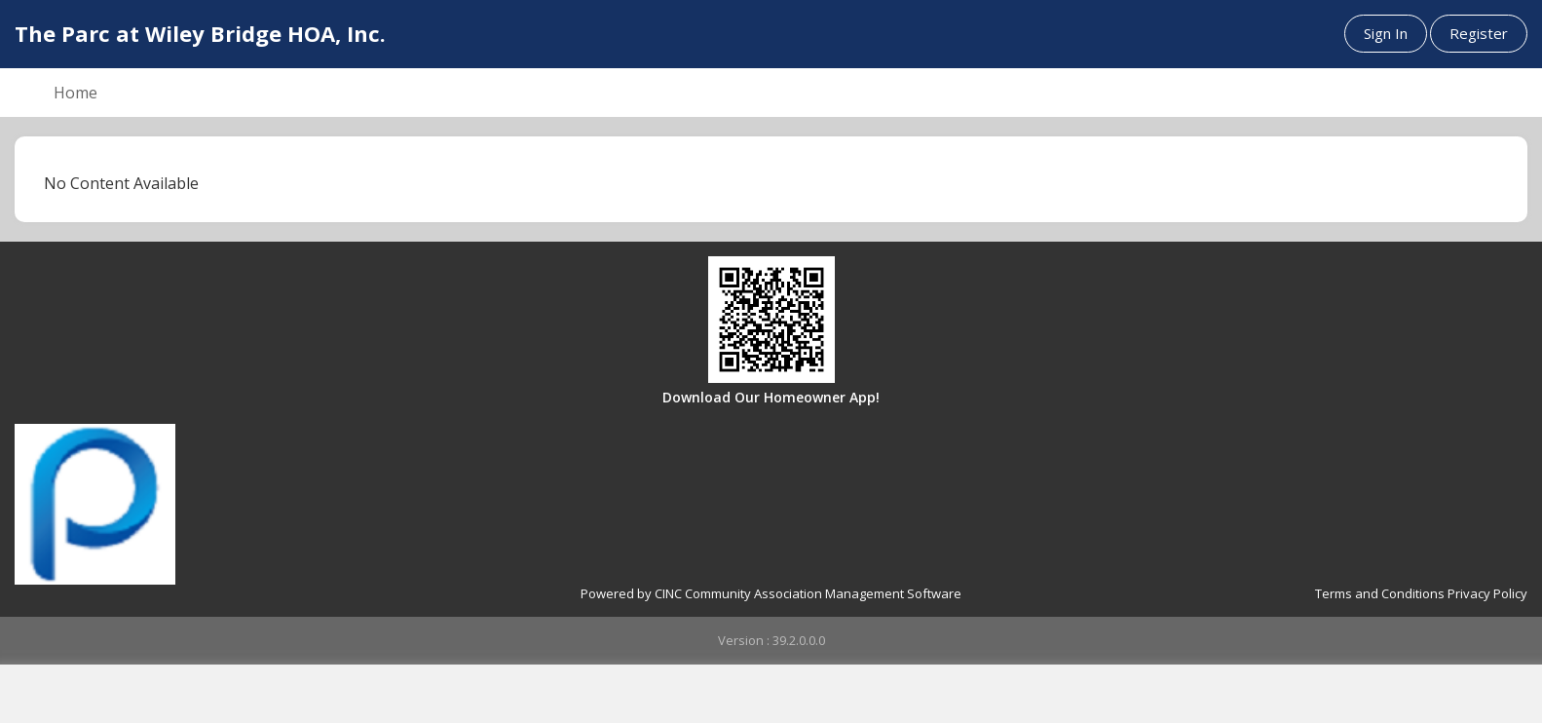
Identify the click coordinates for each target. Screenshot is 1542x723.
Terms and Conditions (1380, 593)
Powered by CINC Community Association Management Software (771, 593)
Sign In (1386, 33)
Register (1478, 33)
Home (75, 92)
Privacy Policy (1487, 593)
